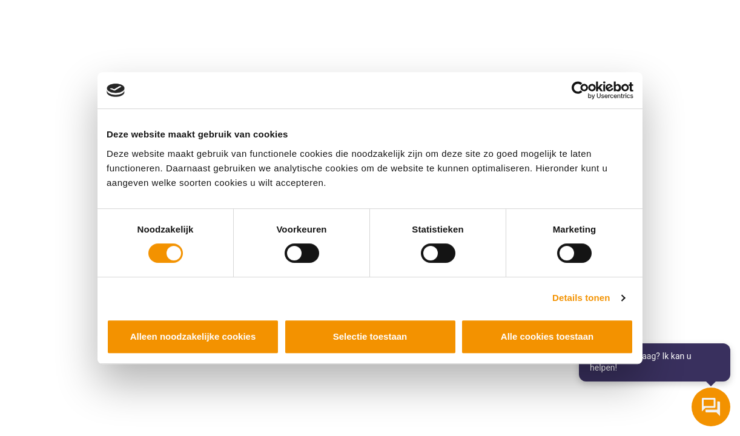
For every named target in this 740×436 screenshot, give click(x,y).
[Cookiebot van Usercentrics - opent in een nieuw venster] (580, 90)
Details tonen (581, 297)
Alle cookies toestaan (547, 336)
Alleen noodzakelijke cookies (193, 336)
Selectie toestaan (370, 336)
